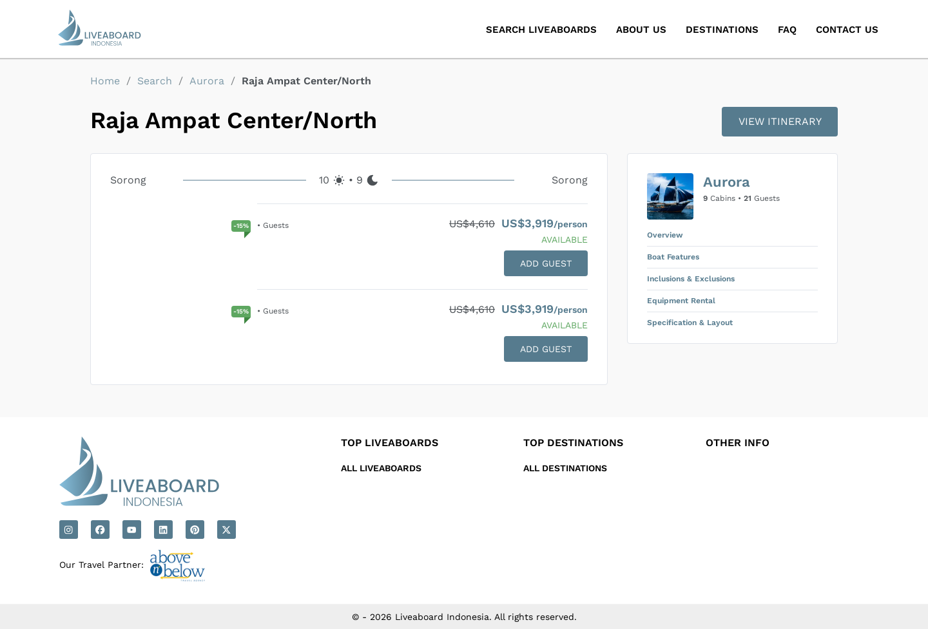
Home (105, 81)
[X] (226, 529)
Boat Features (673, 256)
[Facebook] (100, 529)
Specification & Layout (690, 322)
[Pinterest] (195, 529)
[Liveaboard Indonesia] (100, 29)
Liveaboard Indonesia (442, 617)
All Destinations (565, 468)
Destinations (722, 29)
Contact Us (847, 29)
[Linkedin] (163, 529)
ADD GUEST (546, 263)
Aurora (206, 81)
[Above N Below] (177, 565)
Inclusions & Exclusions (691, 278)
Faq (787, 29)
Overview (665, 234)
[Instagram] (68, 529)
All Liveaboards (381, 468)
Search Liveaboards (541, 29)
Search (154, 81)
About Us (641, 29)
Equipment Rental (681, 300)
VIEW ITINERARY (780, 121)
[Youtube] (131, 529)
